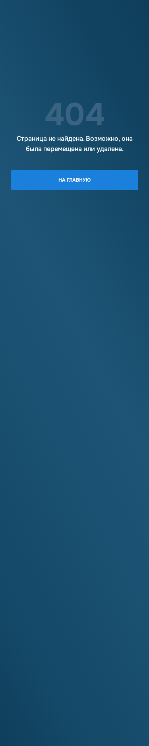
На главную (74, 180)
